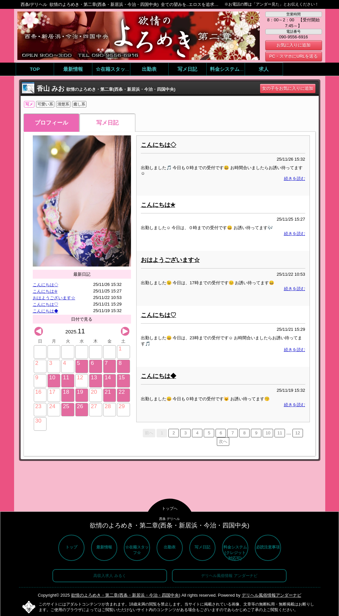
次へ (223, 441)
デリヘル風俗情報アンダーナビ (271, 595)
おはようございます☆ (54, 297)
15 (122, 377)
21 (108, 392)
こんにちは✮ (45, 291)
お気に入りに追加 (293, 45)
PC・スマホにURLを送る (293, 56)
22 (122, 392)
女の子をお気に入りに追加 (287, 88)
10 (52, 377)
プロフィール (51, 123)
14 (108, 377)
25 (66, 406)
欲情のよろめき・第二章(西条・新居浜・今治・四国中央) (125, 595)
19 (80, 392)
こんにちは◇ (45, 284)
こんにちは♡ (45, 304)
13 (94, 377)
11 (66, 377)
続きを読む (294, 178)
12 (297, 432)
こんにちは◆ (45, 310)
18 (66, 392)
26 (80, 406)
